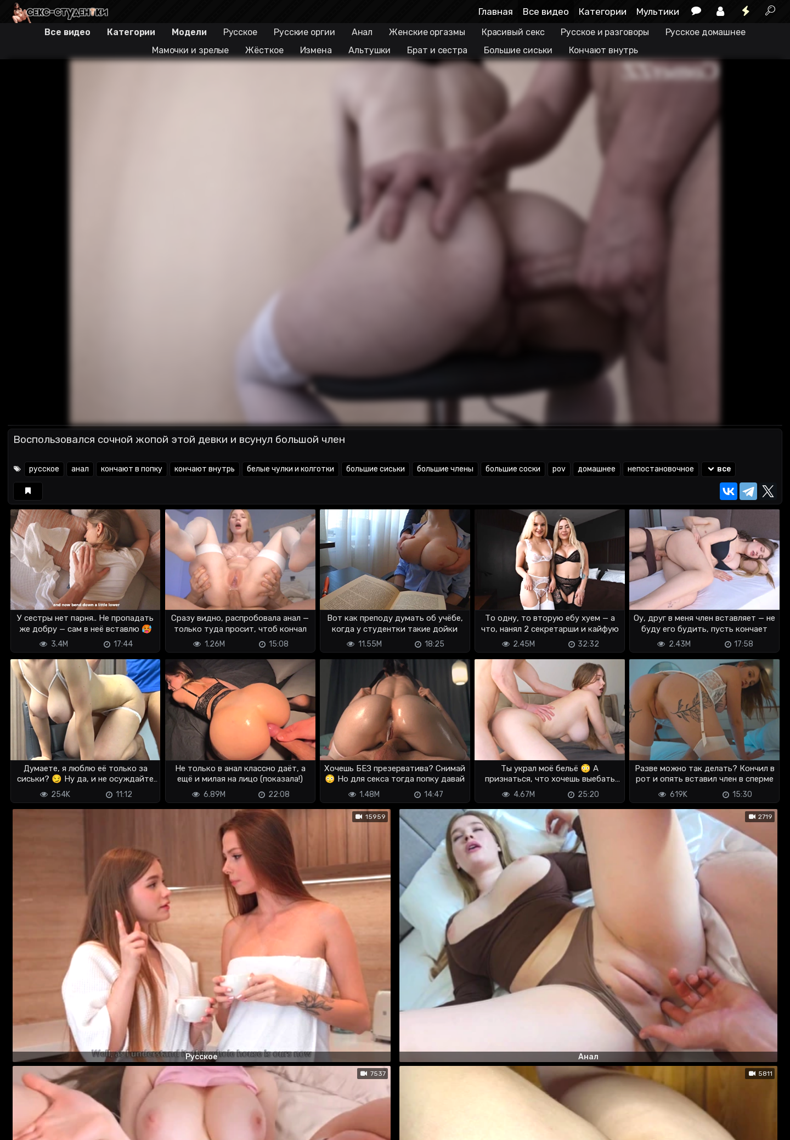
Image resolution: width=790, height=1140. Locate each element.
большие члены (445, 469)
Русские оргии (304, 32)
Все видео (546, 11)
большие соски (513, 469)
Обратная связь (122, 1125)
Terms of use (64, 1125)
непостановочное (661, 469)
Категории (603, 11)
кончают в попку (131, 469)
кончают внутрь (204, 469)
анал (80, 469)
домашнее (597, 469)
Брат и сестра (437, 50)
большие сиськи (375, 469)
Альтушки (369, 50)
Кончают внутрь (604, 50)
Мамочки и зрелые (190, 50)
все (718, 469)
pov (559, 469)
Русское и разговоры (604, 32)
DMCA (25, 1125)
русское (44, 469)
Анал (362, 32)
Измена (316, 50)
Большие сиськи (518, 50)
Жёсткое (264, 50)
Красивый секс (513, 32)
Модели (189, 32)
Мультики (657, 11)
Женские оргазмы (427, 32)
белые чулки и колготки (290, 469)
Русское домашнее (705, 32)
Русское (240, 32)
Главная (495, 11)
